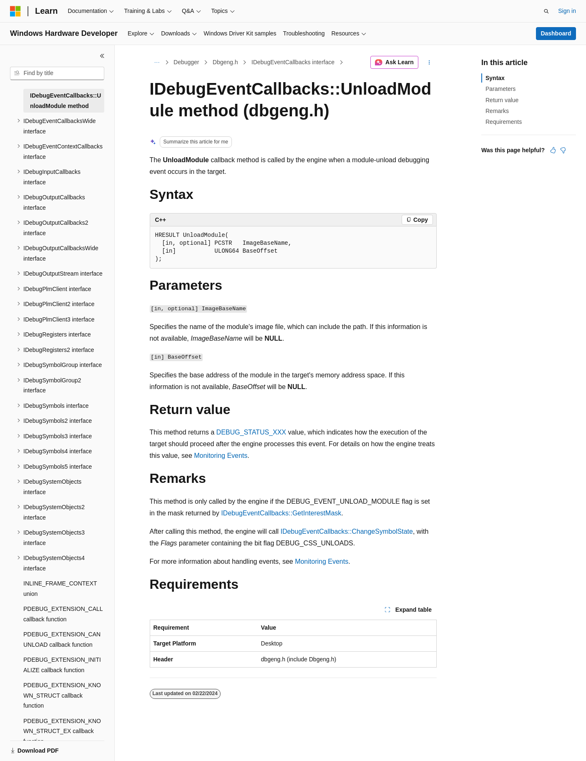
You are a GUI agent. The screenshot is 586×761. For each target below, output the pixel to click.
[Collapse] (102, 55)
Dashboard (556, 33)
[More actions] (429, 62)
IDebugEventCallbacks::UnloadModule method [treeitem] (65, 100)
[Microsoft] (15, 11)
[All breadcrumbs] (157, 62)
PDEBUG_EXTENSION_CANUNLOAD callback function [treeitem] (62, 639)
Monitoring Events (220, 455)
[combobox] (57, 73)
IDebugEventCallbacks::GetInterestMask (281, 513)
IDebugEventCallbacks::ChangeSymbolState (346, 531)
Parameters (500, 88)
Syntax (495, 78)
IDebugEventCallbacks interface (293, 62)
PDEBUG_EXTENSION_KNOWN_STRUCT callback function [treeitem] (62, 695)
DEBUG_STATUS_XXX (251, 432)
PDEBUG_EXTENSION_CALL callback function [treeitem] (63, 614)
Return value (501, 100)
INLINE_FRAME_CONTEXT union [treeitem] (60, 588)
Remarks (497, 111)
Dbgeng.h (225, 62)
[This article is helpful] (553, 150)
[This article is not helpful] (563, 150)
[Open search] (546, 11)
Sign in (567, 11)
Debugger (186, 62)
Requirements (503, 121)
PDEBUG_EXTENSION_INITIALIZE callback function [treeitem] (62, 664)
